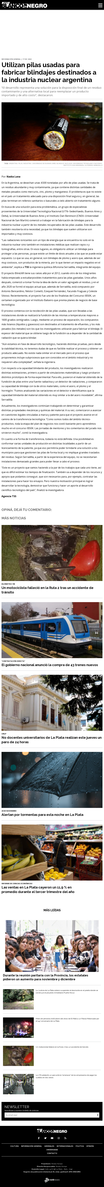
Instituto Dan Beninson (62, 215)
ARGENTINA (13, 163)
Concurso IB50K (82, 295)
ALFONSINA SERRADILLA (93, 165)
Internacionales (65, 1146)
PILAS (20, 163)
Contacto (52, 1153)
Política (80, 1146)
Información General (31, 1146)
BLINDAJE (60, 163)
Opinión (90, 1146)
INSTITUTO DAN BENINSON (73, 165)
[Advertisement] (52, 22)
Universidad (52, 1150)
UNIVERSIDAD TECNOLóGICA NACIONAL (87, 163)
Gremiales (49, 1146)
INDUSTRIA (27, 163)
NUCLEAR (68, 163)
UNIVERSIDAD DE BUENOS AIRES (44, 163)
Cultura (14, 1146)
